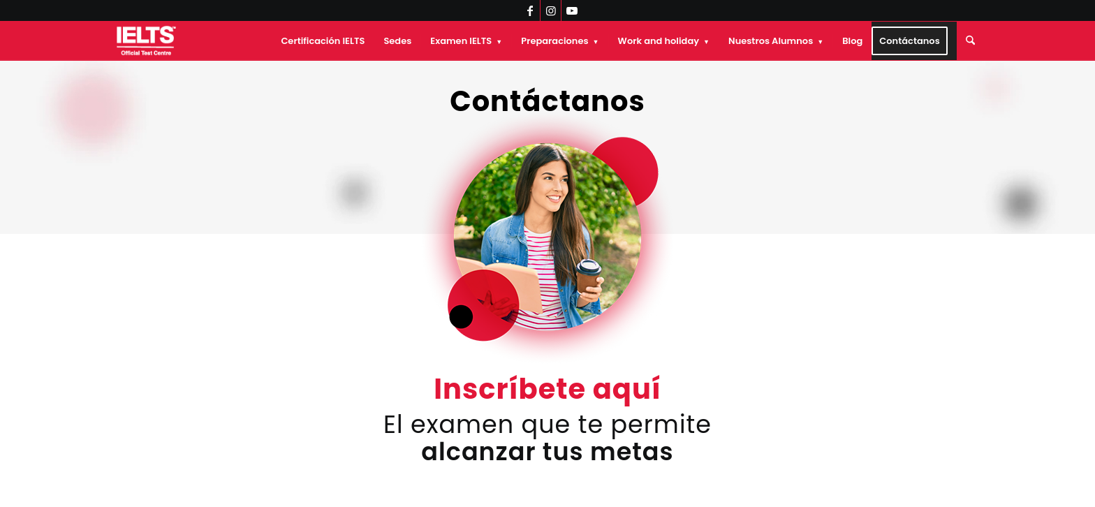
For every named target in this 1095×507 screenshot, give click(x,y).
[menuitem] (323, 41)
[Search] (970, 41)
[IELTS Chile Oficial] (146, 41)
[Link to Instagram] (551, 10)
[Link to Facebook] (530, 10)
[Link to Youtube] (571, 10)
